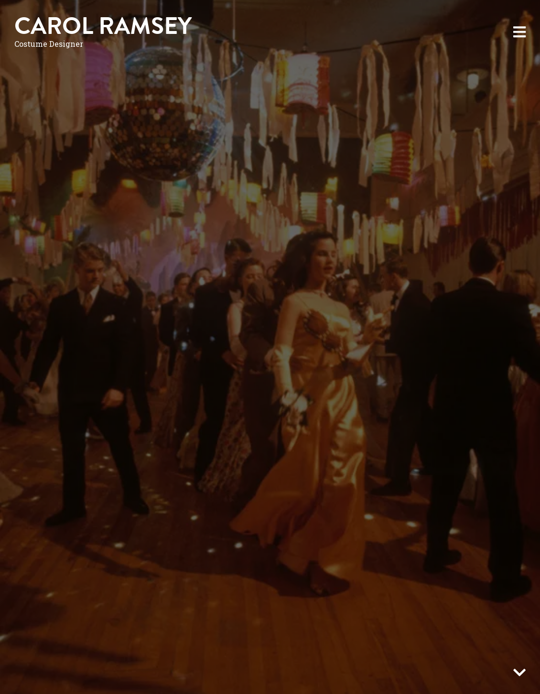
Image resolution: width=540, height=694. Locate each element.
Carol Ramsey (103, 26)
